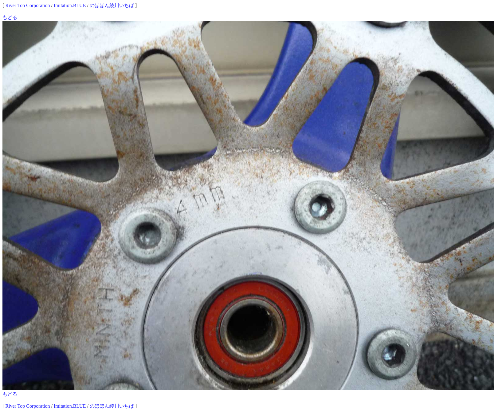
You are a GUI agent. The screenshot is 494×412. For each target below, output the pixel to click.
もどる (9, 17)
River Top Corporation (27, 5)
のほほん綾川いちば (112, 5)
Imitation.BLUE (70, 5)
